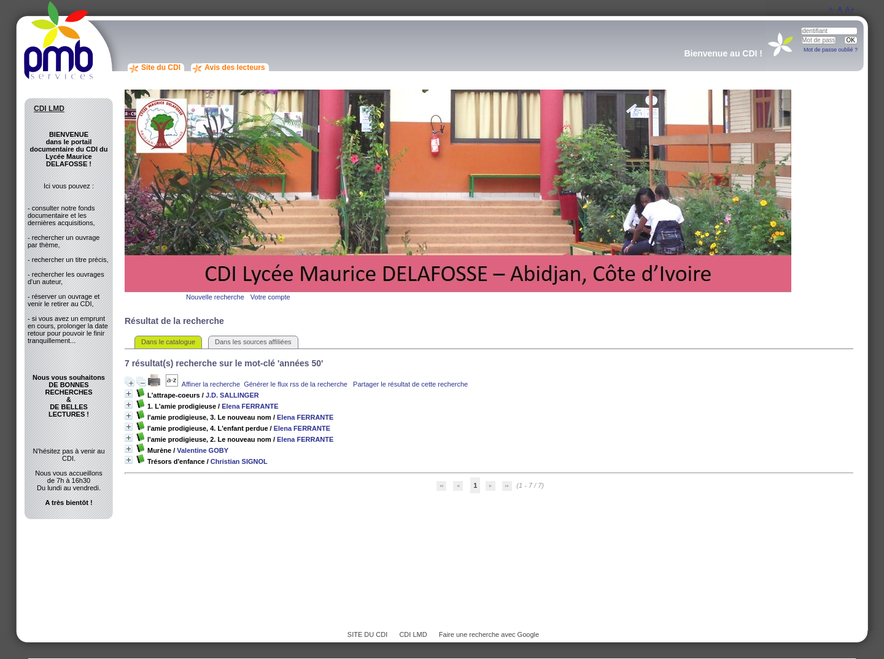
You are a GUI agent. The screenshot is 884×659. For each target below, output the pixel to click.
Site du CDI (160, 67)
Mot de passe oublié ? (831, 50)
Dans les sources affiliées (253, 341)
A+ (850, 10)
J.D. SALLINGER (232, 395)
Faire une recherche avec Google (489, 634)
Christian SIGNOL (239, 461)
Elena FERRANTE (250, 406)
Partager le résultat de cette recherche (410, 384)
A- (832, 9)
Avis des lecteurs (234, 67)
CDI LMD (413, 634)
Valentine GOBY (202, 450)
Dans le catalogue (168, 341)
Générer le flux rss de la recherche (295, 384)
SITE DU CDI (367, 634)
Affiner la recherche (211, 384)
